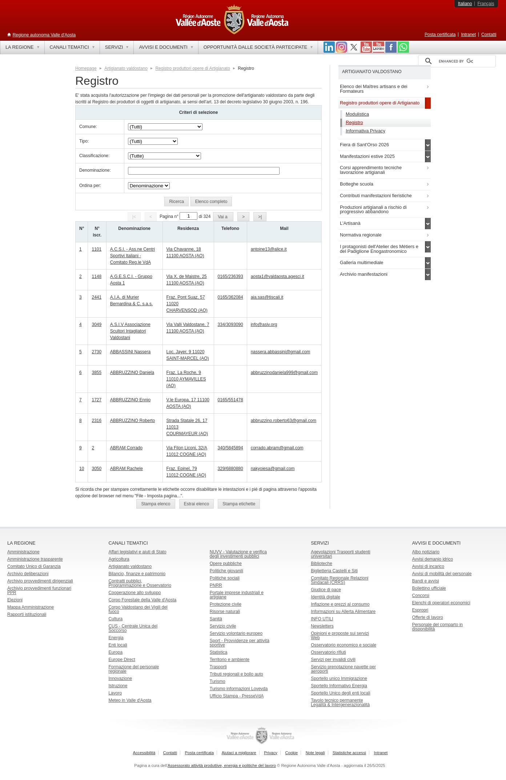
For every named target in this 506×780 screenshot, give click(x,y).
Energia (115, 637)
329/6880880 (230, 468)
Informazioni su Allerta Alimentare (343, 611)
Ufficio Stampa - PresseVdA (237, 696)
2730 (96, 351)
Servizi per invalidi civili (333, 659)
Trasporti (218, 666)
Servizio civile (223, 626)
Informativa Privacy (365, 131)
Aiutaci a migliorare (239, 753)
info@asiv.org (264, 324)
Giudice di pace (326, 589)
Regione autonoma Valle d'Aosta (44, 34)
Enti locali (117, 645)
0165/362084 (230, 297)
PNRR (216, 585)
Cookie (291, 753)
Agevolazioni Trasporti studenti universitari (340, 554)
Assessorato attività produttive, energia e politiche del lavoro (222, 765)
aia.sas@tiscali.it (267, 297)
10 (81, 468)
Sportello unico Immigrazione (339, 678)
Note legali (315, 753)
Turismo (217, 681)
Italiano (465, 3)
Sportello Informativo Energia (339, 685)
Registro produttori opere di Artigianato (192, 68)
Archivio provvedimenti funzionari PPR (39, 590)
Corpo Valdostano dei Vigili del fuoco (137, 609)
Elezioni (15, 599)
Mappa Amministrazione (30, 607)
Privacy (270, 753)
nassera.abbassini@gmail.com (280, 351)
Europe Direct (121, 659)
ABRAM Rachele (126, 468)
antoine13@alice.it (269, 249)
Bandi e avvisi (425, 581)
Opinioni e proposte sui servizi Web (340, 635)
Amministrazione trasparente (35, 559)
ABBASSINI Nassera (130, 351)
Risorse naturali (225, 611)
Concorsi (420, 595)
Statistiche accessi (349, 753)
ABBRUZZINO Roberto (132, 420)
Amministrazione (23, 551)
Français (485, 3)
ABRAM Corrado (126, 447)
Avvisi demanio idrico (432, 559)
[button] (176, 201)
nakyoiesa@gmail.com (273, 468)
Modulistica (357, 114)
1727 (96, 399)
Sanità (216, 618)
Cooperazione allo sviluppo (134, 592)
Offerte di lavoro (427, 617)
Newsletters (322, 626)
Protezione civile (225, 604)
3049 (96, 324)
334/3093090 (230, 324)
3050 (96, 468)
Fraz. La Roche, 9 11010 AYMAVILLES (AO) (186, 379)
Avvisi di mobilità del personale (442, 573)
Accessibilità (144, 753)
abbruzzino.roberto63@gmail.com (283, 420)
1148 (96, 276)
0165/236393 (230, 276)
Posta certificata (440, 34)
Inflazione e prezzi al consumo (340, 604)
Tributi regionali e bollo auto (236, 674)
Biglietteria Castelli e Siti (334, 570)
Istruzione (117, 685)
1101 (96, 249)
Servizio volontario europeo (236, 633)
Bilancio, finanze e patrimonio (136, 573)
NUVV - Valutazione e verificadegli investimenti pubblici (238, 554)
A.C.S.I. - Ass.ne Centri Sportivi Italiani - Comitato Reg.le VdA (132, 256)
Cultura (115, 618)
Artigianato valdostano (126, 68)
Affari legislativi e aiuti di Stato (137, 551)
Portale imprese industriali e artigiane (237, 595)
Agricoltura (118, 559)
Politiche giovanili (226, 570)
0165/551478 (230, 399)
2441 (96, 297)
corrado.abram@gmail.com (277, 447)
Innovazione (120, 678)
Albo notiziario (425, 551)
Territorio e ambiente (229, 659)
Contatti (488, 34)
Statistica (219, 652)
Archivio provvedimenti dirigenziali (40, 581)
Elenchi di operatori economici (441, 602)
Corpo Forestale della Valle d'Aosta (142, 599)
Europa (115, 652)
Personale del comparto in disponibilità (437, 627)
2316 (96, 420)
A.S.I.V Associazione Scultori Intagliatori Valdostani (130, 331)
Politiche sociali (225, 578)
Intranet (468, 34)
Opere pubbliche (226, 563)
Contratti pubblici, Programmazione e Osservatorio (139, 583)
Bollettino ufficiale (429, 588)
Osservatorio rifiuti (328, 652)
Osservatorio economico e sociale (343, 645)
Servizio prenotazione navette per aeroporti (343, 669)
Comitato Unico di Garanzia (34, 566)
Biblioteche (321, 563)
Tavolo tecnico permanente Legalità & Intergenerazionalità (340, 702)
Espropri (420, 610)
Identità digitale (325, 597)
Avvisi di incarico (428, 566)
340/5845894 (230, 447)
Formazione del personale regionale (133, 669)
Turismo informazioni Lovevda (239, 688)
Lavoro (115, 693)
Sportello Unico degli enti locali (340, 693)
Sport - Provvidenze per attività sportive (239, 643)
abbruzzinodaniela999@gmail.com (284, 372)
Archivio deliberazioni (27, 573)
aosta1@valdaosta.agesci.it (277, 276)
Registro (354, 122)
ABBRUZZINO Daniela (132, 372)
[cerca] (456, 61)
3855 (96, 372)
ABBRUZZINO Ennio (130, 399)
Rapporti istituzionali (26, 614)
